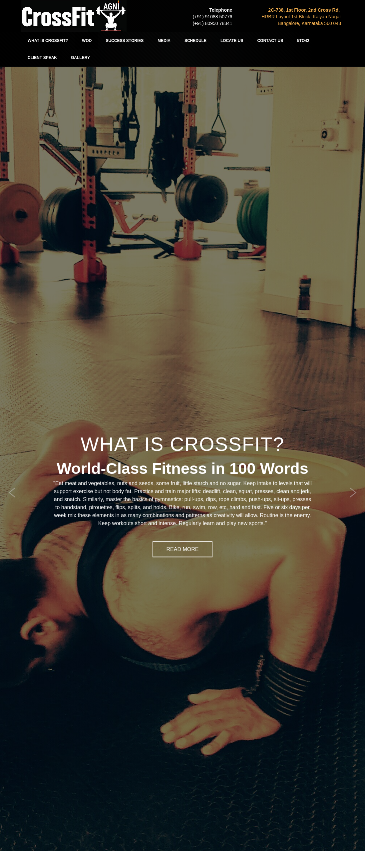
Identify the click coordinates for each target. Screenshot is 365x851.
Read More (183, 549)
